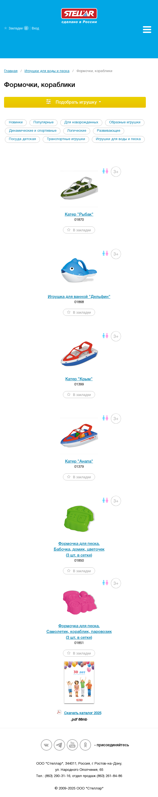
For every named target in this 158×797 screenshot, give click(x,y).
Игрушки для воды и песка (47, 71)
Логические (76, 131)
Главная (11, 71)
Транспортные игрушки (66, 139)
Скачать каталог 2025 (82, 713)
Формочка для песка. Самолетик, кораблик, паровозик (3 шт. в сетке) (79, 632)
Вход (35, 28)
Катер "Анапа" (79, 461)
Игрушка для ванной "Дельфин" (79, 297)
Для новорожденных (81, 122)
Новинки (16, 122)
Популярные (43, 122)
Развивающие (108, 131)
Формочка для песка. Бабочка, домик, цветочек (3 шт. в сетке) (79, 549)
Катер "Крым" (79, 379)
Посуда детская (22, 139)
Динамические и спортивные (32, 131)
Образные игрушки (124, 122)
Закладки (16, 28)
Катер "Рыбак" (79, 214)
